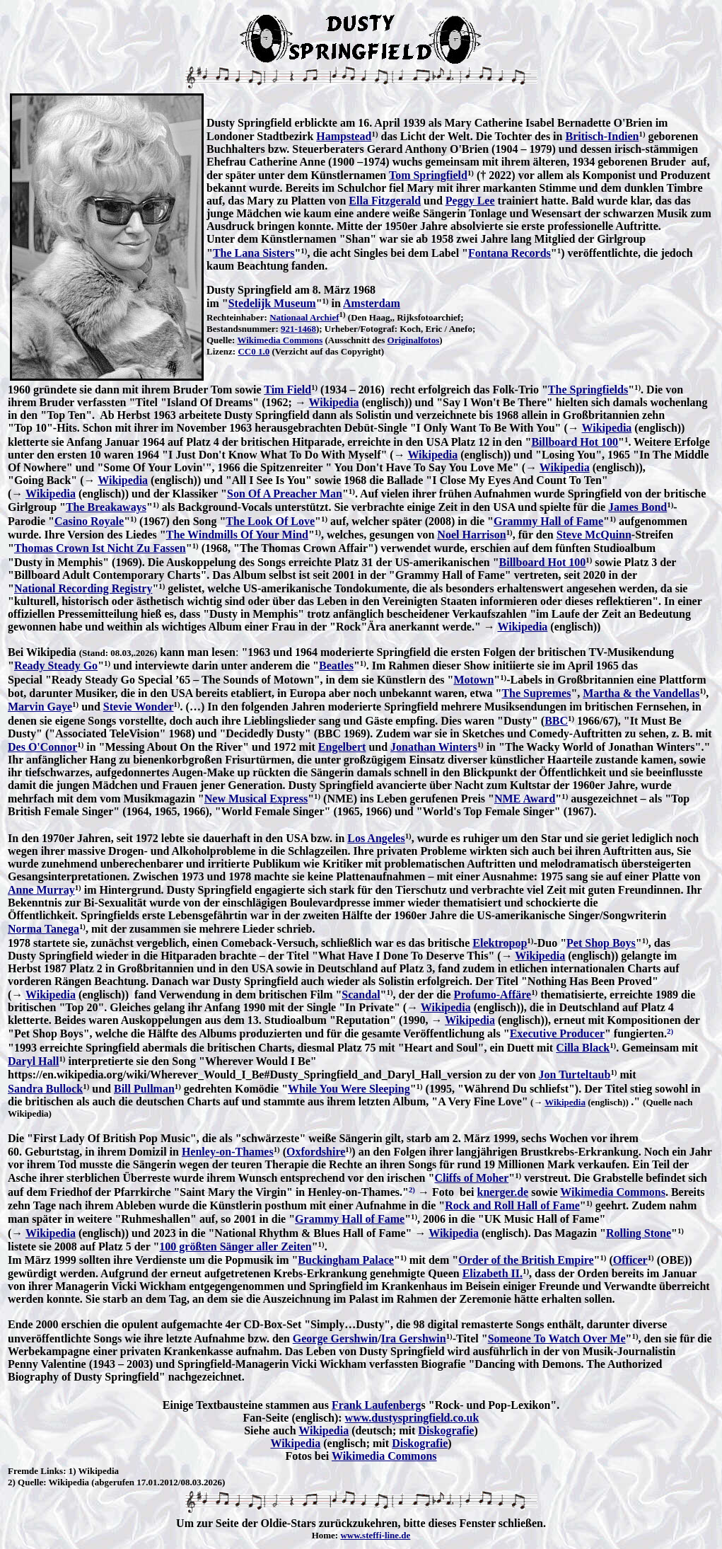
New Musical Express (256, 799)
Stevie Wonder (138, 707)
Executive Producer (557, 1033)
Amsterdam (371, 303)
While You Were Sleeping (349, 1089)
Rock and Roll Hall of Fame (512, 1205)
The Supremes (536, 693)
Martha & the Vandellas (641, 693)
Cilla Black (583, 1048)
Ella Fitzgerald (385, 201)
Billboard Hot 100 (574, 442)
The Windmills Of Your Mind (237, 535)
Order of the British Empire (525, 1260)
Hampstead (343, 136)
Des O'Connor (42, 747)
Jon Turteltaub (575, 1075)
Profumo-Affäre (493, 995)
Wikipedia (334, 402)
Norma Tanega (43, 929)
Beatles (336, 666)
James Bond (637, 507)
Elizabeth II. (492, 1273)
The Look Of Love (270, 521)
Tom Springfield (428, 175)
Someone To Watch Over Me (557, 1338)
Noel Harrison (471, 535)
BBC (556, 721)
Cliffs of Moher (471, 1178)
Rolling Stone (638, 1233)
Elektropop (499, 943)
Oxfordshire (315, 1152)
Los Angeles (375, 838)
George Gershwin (335, 1338)
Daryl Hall (33, 1061)
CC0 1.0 (253, 351)
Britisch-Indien (602, 136)
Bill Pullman (144, 1089)
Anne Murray (41, 890)
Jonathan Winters (433, 747)
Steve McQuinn (594, 535)
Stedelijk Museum (272, 303)
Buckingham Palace (346, 1260)
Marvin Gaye (40, 707)
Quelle (30, 1482)
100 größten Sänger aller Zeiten (235, 1246)
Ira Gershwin (413, 1338)
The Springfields (588, 390)
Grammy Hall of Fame (548, 521)
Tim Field (287, 390)
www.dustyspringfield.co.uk (412, 1418)
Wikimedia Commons (279, 340)
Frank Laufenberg (376, 1405)
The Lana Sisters (254, 253)
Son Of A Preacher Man (284, 494)
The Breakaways (106, 507)
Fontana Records (509, 253)
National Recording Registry (83, 588)
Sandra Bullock (45, 1089)
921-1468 (298, 328)
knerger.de (502, 1192)
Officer (630, 1260)
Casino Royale (89, 521)
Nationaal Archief (304, 317)
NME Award (524, 799)
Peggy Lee (470, 201)
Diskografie (446, 1430)
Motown (473, 680)
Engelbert (342, 747)
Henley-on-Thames (228, 1152)
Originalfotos (414, 340)
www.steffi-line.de (375, 1535)
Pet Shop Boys (601, 943)
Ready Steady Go (56, 666)
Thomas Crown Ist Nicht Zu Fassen (100, 548)
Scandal (361, 995)
